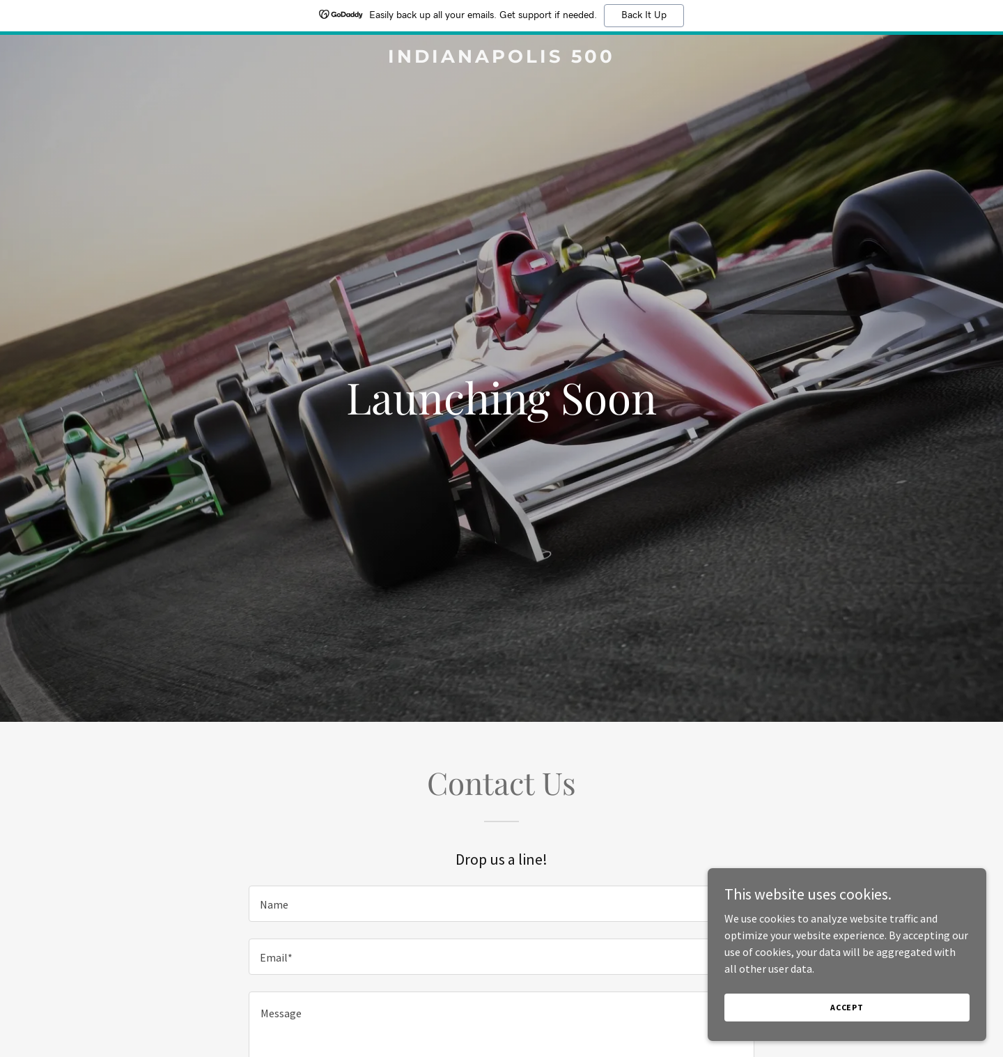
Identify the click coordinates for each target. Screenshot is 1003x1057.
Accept (847, 1007)
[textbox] (501, 904)
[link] (501, 58)
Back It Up (644, 15)
